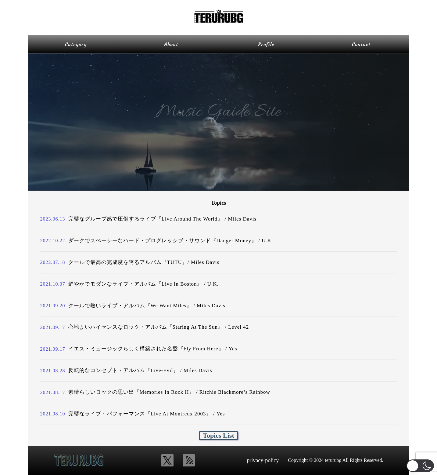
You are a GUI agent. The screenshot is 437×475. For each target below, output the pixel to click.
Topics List (218, 435)
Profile (266, 44)
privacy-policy (263, 460)
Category (76, 44)
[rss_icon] (189, 460)
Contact (361, 44)
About (171, 44)
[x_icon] (167, 460)
